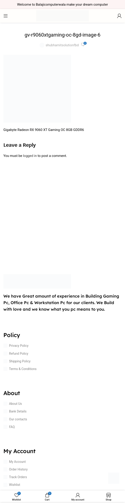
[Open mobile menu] (5, 15)
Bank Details (14, 411)
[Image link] (37, 281)
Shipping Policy (16, 361)
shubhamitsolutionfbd (62, 45)
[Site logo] (62, 16)
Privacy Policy (15, 346)
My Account (14, 462)
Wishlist (11, 485)
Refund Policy (15, 354)
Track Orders (15, 477)
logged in (30, 156)
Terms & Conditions (20, 369)
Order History (15, 469)
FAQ (9, 427)
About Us (12, 404)
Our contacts (15, 419)
